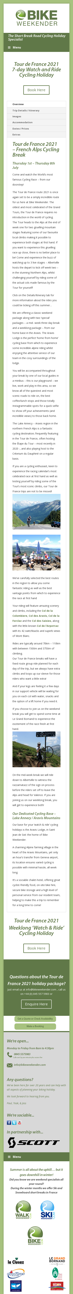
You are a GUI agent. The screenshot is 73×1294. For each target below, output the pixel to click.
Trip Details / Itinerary (25, 110)
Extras (16, 134)
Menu (14, 47)
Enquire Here (36, 1004)
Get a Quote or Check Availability (35, 1019)
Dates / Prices (20, 128)
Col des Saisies (41, 620)
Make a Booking (35, 1026)
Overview (18, 104)
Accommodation (22, 122)
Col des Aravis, (38, 615)
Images (16, 116)
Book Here (36, 89)
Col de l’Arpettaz (48, 626)
